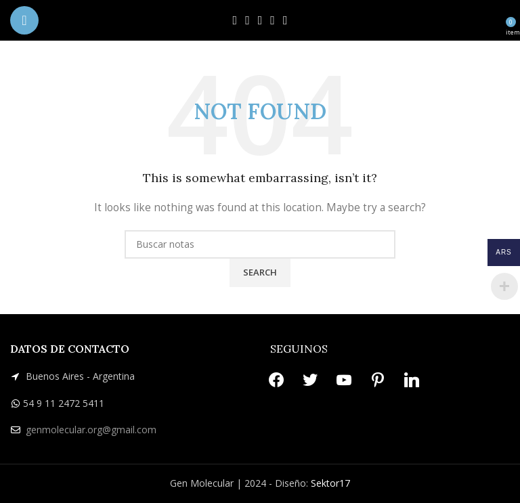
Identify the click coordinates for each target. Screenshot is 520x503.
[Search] (260, 244)
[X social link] (247, 20)
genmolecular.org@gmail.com (91, 429)
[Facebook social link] (235, 20)
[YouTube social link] (260, 20)
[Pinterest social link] (272, 20)
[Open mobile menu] (24, 20)
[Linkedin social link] (285, 20)
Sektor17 (330, 483)
